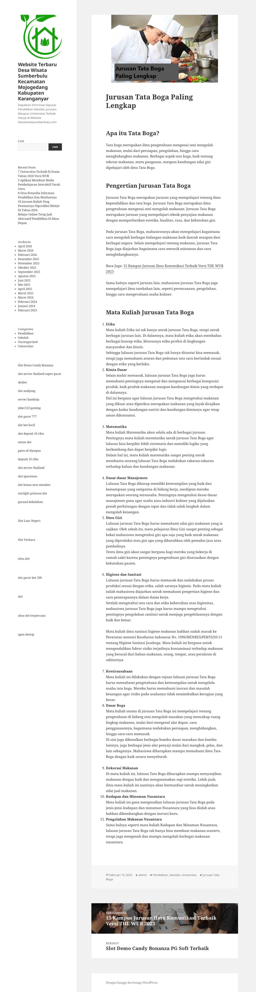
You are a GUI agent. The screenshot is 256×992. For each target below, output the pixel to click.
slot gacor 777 (27, 416)
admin (142, 875)
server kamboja (28, 399)
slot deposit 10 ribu (31, 434)
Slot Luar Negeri (29, 521)
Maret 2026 (25, 250)
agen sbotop (26, 634)
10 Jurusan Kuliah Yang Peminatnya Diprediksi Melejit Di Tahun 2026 (39, 206)
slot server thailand (31, 468)
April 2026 (25, 246)
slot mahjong (26, 391)
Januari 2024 (26, 306)
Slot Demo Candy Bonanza (35, 365)
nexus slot (24, 442)
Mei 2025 (24, 285)
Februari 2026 (27, 255)
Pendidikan (25, 333)
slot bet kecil (26, 425)
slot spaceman (27, 476)
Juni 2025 (24, 280)
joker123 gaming (29, 408)
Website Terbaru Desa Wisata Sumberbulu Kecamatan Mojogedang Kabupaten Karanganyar (37, 81)
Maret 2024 (25, 297)
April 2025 (25, 289)
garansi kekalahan (30, 502)
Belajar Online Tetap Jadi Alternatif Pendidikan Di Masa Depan (38, 218)
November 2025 (28, 263)
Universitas (25, 346)
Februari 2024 (27, 302)
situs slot (24, 559)
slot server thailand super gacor (39, 374)
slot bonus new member (34, 485)
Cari (21, 141)
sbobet (22, 382)
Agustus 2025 (27, 276)
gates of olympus (29, 451)
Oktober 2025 (27, 268)
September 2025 (29, 272)
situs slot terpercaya (32, 616)
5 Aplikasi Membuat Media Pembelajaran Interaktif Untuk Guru (39, 184)
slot (20, 596)
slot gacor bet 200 (30, 578)
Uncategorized (28, 342)
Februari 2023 (27, 310)
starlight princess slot (32, 493)
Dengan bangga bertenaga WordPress (132, 983)
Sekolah (23, 338)
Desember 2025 (28, 259)
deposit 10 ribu (28, 459)
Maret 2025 (25, 293)
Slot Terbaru (26, 540)
